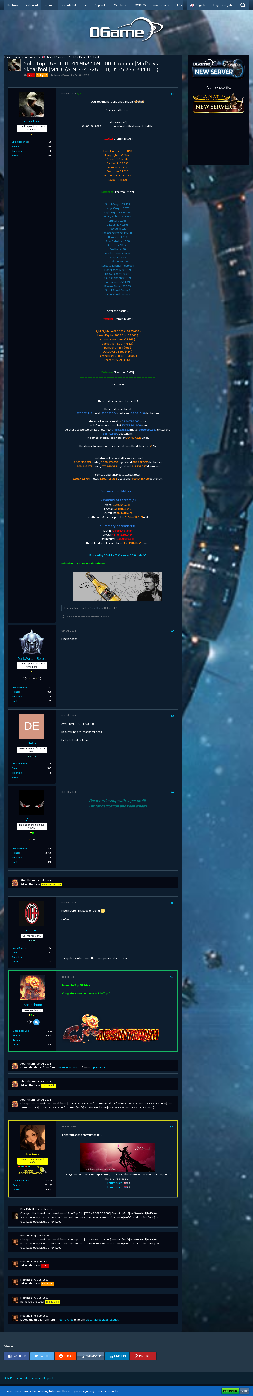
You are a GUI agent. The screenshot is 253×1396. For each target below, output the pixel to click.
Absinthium (96, 608)
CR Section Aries (68, 1067)
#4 (172, 792)
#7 (171, 1126)
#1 (172, 93)
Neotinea (26, 1235)
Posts (15, 155)
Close (244, 1390)
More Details (230, 1390)
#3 (172, 715)
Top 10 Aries (98, 1067)
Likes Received (20, 141)
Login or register (223, 5)
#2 (172, 631)
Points (15, 146)
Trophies (17, 151)
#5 (172, 902)
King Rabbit (27, 1209)
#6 (171, 977)
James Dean (61, 75)
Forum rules (114, 1182)
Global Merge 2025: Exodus (102, 1319)
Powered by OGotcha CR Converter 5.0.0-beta (116, 555)
